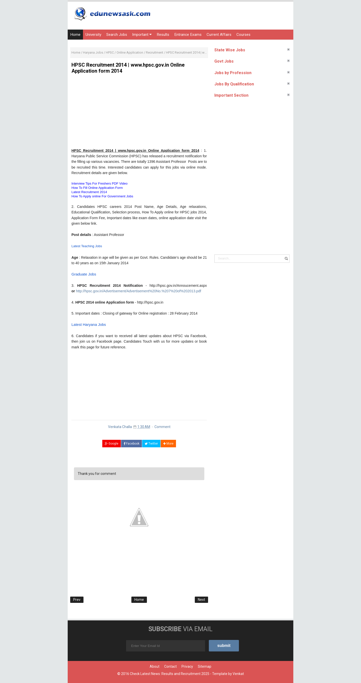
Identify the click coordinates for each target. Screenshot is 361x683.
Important (142, 34)
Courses (243, 34)
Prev (76, 600)
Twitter (151, 443)
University (93, 34)
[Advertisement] (139, 113)
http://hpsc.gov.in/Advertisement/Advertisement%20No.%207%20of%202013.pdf (138, 291)
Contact (170, 666)
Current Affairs (219, 34)
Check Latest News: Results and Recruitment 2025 (169, 674)
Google (111, 443)
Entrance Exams (188, 34)
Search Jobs (116, 34)
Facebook (131, 443)
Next (201, 600)
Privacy (187, 666)
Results (163, 34)
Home (75, 34)
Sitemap (204, 666)
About (154, 666)
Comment (162, 427)
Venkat (238, 674)
